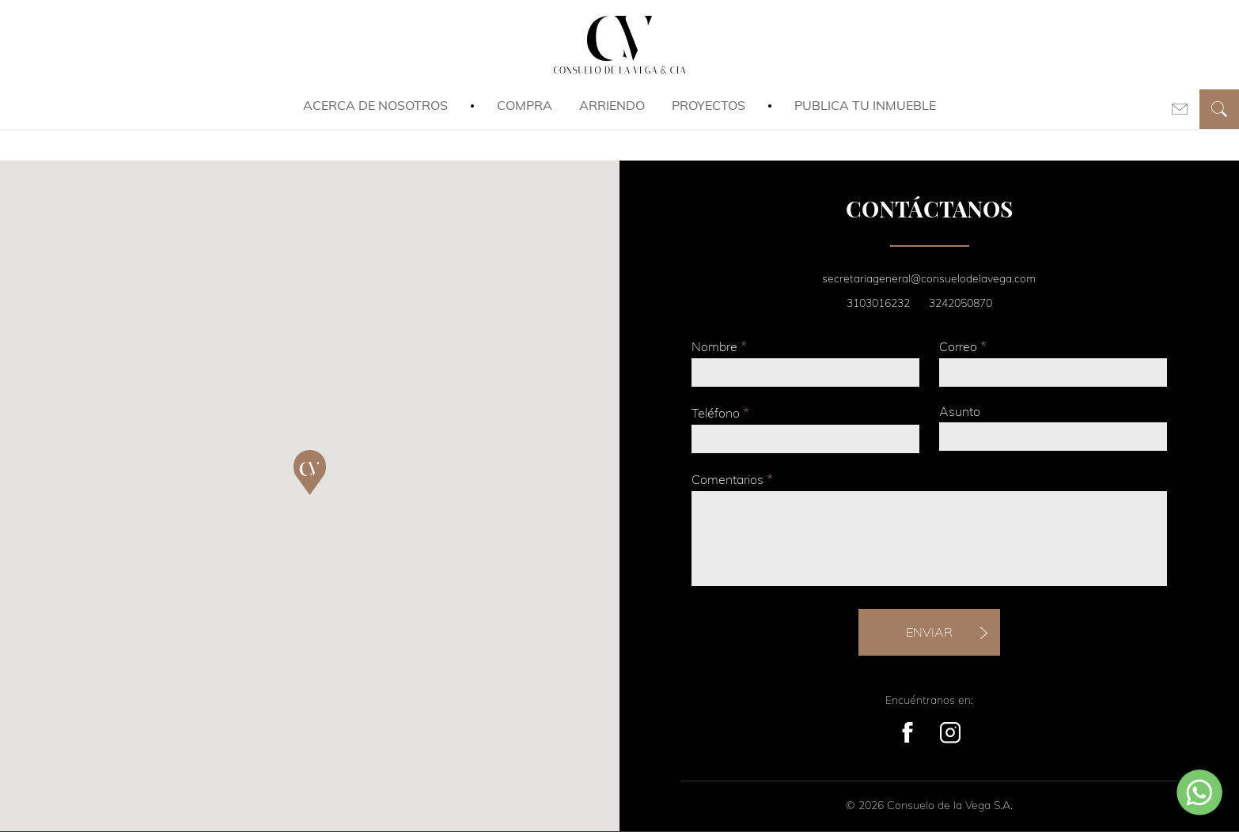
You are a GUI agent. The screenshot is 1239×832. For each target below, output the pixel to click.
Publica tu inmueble (865, 105)
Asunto (959, 411)
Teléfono (720, 412)
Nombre (719, 346)
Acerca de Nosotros (375, 105)
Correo (963, 346)
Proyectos (708, 105)
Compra (524, 105)
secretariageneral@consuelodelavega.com (929, 278)
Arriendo (612, 105)
